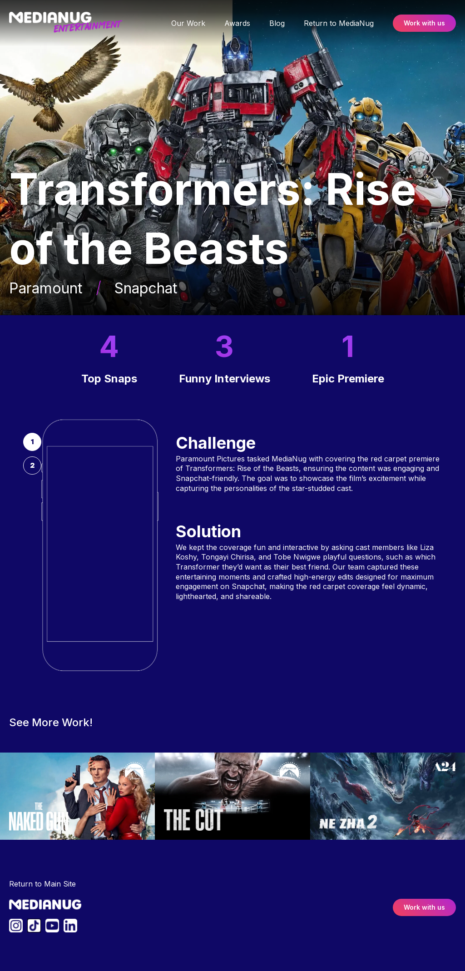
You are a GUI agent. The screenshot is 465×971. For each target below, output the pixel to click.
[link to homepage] (76, 23)
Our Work (188, 23)
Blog (277, 23)
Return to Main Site (42, 883)
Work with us (424, 23)
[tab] (32, 442)
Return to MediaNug (339, 23)
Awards (237, 23)
